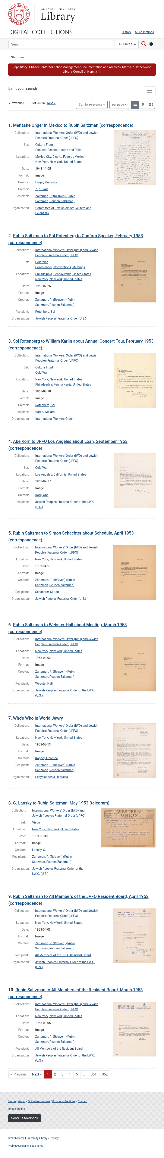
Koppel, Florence (46, 758)
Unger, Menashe (46, 182)
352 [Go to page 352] (105, 1074)
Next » (51, 103)
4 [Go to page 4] (70, 1074)
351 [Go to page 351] (94, 1074)
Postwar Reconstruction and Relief (59, 150)
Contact (82, 1101)
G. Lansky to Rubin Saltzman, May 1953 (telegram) (61, 803)
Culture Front (44, 145)
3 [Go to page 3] (62, 1074)
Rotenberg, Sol (45, 312)
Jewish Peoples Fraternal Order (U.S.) (60, 318)
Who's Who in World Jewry (38, 718)
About (21, 1101)
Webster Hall (44, 683)
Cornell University (19, 14)
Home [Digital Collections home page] (12, 1101)
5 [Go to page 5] (77, 1074)
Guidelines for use (39, 1101)
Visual (36, 822)
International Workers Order (54, 419)
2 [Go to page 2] (55, 1074)
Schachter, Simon (47, 592)
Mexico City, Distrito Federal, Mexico (60, 157)
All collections (144, 32)
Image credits (16, 1108)
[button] (82, 69)
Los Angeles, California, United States (60, 474)
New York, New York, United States (58, 162)
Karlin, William (45, 412)
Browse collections (63, 1101)
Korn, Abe (41, 495)
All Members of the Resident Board (59, 1048)
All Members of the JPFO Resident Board (63, 955)
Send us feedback (24, 1118)
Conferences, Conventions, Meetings (60, 267)
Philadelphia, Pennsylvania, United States (63, 274)
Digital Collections (40, 31)
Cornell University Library (32, 1138)
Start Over (18, 57)
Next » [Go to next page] (37, 1074)
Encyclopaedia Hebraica (51, 777)
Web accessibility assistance (25, 1145)
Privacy (54, 1138)
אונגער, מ (41, 189)
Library (57, 14)
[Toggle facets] (150, 90)
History (127, 32)
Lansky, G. (39, 850)
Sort (90, 104)
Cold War (41, 262)
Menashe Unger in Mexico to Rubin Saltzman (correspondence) (73, 125)
